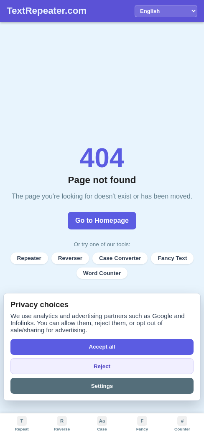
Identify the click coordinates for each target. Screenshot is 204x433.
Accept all (102, 347)
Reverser (70, 258)
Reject (102, 366)
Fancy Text (172, 258)
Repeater (29, 258)
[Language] (166, 11)
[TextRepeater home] (47, 11)
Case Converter (120, 258)
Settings (102, 386)
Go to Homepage (102, 220)
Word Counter (102, 273)
